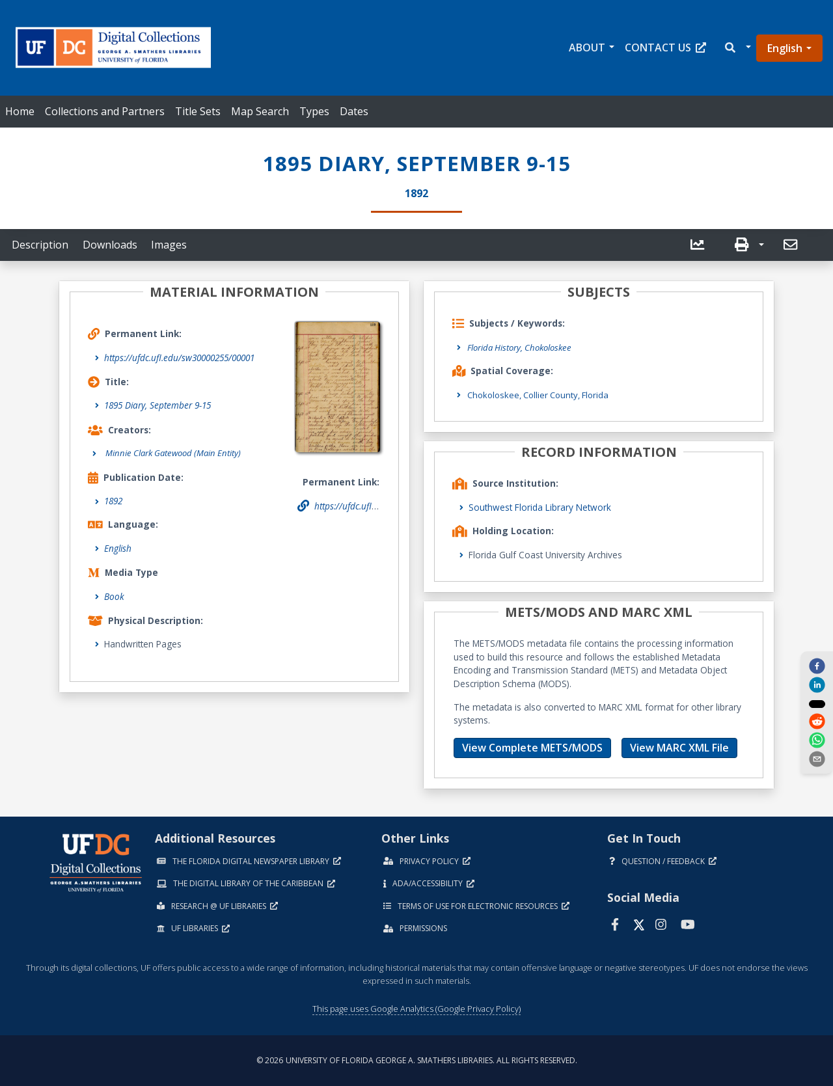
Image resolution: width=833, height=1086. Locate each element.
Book (114, 596)
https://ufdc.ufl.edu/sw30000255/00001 (179, 357)
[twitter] (816, 703)
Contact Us (665, 47)
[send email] (816, 760)
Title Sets (198, 111)
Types (314, 111)
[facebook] (816, 665)
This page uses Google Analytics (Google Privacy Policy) (416, 1008)
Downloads (110, 245)
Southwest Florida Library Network (540, 507)
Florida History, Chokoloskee (523, 347)
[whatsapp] (816, 741)
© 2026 (416, 1060)
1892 (113, 501)
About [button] (587, 47)
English (784, 48)
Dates (354, 111)
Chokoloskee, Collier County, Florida (542, 394)
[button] (737, 47)
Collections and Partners (105, 111)
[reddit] (816, 722)
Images (169, 245)
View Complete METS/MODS (532, 747)
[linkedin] (816, 684)
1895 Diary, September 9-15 (157, 405)
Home (19, 111)
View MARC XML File (679, 747)
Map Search (260, 111)
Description (40, 245)
